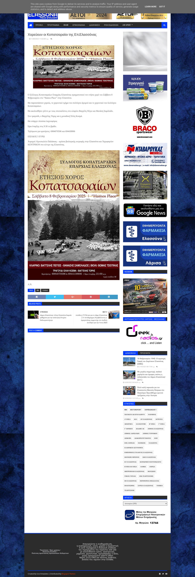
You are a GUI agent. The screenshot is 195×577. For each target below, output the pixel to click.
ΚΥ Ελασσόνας (130, 462)
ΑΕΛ (135, 419)
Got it (162, 7)
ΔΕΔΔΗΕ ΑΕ (140, 429)
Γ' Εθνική (128, 429)
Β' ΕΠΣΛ (152, 424)
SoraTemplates (42, 574)
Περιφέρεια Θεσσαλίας (149, 481)
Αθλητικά (128, 424)
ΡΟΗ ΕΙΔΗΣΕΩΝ (111, 24)
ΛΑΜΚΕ (143, 467)
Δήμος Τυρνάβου (150, 433)
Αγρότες (159, 419)
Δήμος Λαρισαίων (131, 433)
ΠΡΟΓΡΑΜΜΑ (53, 24)
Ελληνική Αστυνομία (133, 448)
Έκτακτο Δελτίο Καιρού (134, 414)
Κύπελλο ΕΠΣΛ (130, 467)
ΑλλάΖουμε (141, 424)
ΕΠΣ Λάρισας (129, 443)
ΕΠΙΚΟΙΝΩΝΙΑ (79, 24)
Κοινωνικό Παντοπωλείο (150, 462)
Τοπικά (45, 290)
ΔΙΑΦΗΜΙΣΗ (94, 24)
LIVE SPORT (127, 24)
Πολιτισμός (129, 486)
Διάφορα (127, 438)
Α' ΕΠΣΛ (127, 419)
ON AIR (66, 24)
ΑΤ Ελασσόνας (146, 419)
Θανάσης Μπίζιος (131, 457)
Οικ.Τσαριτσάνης (146, 476)
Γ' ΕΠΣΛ (162, 424)
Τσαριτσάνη (129, 490)
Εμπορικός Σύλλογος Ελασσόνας (138, 452)
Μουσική (151, 471)
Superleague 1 (150, 410)
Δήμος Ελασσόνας (155, 429)
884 (38, 290)
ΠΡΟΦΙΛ (39, 24)
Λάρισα (152, 467)
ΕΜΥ (156, 438)
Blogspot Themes (68, 574)
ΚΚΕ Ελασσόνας (149, 457)
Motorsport (135, 410)
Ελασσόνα (153, 443)
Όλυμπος (152, 414)
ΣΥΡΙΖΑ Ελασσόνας (145, 486)
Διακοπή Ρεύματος (142, 438)
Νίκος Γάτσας (130, 476)
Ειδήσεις (141, 443)
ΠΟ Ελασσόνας (130, 481)
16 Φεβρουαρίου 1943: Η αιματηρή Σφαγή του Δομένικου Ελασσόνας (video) (151, 361)
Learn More (150, 7)
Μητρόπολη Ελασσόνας (134, 471)
